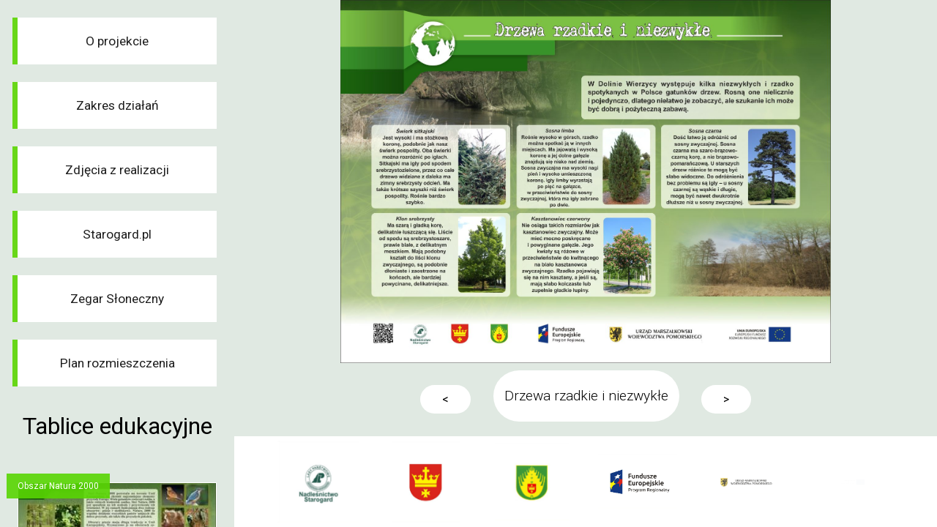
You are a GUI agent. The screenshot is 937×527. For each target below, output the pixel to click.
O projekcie (117, 41)
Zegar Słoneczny (117, 298)
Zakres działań (117, 105)
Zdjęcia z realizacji (117, 169)
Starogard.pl (117, 234)
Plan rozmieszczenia (117, 363)
